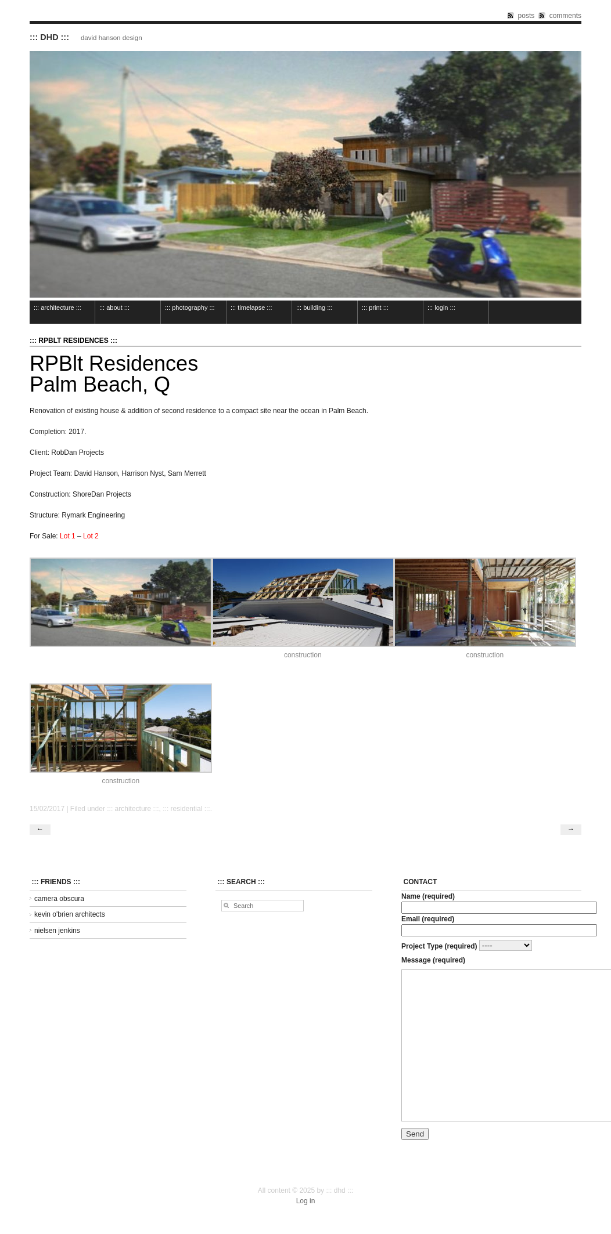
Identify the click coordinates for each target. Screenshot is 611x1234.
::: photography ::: (190, 307)
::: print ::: (375, 307)
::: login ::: (441, 307)
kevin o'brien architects (69, 914)
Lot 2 (91, 536)
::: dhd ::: (49, 37)
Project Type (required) (466, 946)
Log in (305, 1201)
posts (526, 16)
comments (565, 16)
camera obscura (59, 899)
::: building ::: (314, 307)
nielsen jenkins (57, 931)
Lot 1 (68, 536)
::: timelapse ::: (251, 307)
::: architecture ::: (57, 307)
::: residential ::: (186, 809)
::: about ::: (114, 307)
